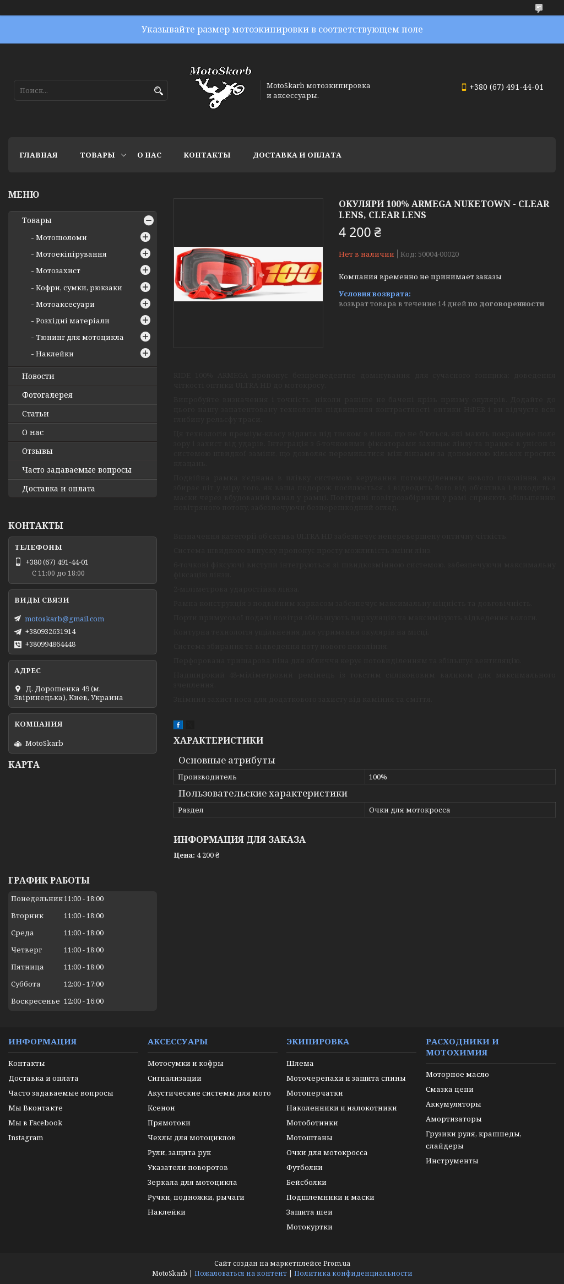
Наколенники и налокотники (341, 1108)
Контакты (207, 155)
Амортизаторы (454, 1119)
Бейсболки (306, 1182)
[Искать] (158, 91)
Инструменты (452, 1161)
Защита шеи (309, 1212)
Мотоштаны (309, 1137)
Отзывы (37, 451)
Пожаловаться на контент (240, 1273)
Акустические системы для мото (209, 1093)
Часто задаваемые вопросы (77, 470)
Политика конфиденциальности (353, 1273)
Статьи (35, 414)
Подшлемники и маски (330, 1197)
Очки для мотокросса (327, 1152)
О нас (149, 155)
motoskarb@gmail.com (64, 618)
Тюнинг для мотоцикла (80, 337)
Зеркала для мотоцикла (192, 1182)
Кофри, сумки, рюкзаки (79, 287)
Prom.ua (336, 1263)
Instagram (25, 1137)
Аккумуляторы (453, 1104)
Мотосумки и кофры (186, 1063)
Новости (38, 376)
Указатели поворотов (188, 1167)
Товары (97, 155)
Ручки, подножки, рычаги (196, 1197)
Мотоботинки (312, 1123)
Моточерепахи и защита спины (346, 1078)
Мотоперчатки (314, 1093)
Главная (38, 155)
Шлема (300, 1063)
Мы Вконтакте (35, 1108)
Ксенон (161, 1108)
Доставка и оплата (297, 155)
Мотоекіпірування (71, 254)
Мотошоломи (61, 237)
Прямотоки (169, 1123)
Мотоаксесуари (65, 304)
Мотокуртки (309, 1227)
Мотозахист (58, 270)
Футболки (304, 1167)
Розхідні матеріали (73, 321)
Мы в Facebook (35, 1123)
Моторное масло (457, 1074)
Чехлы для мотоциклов (192, 1137)
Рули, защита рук (179, 1152)
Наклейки (55, 354)
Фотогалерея (47, 395)
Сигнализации (175, 1078)
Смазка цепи (450, 1089)
